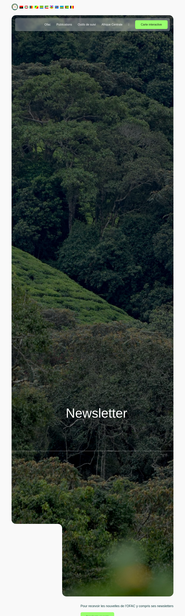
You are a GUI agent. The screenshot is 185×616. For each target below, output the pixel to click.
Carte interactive (151, 24)
